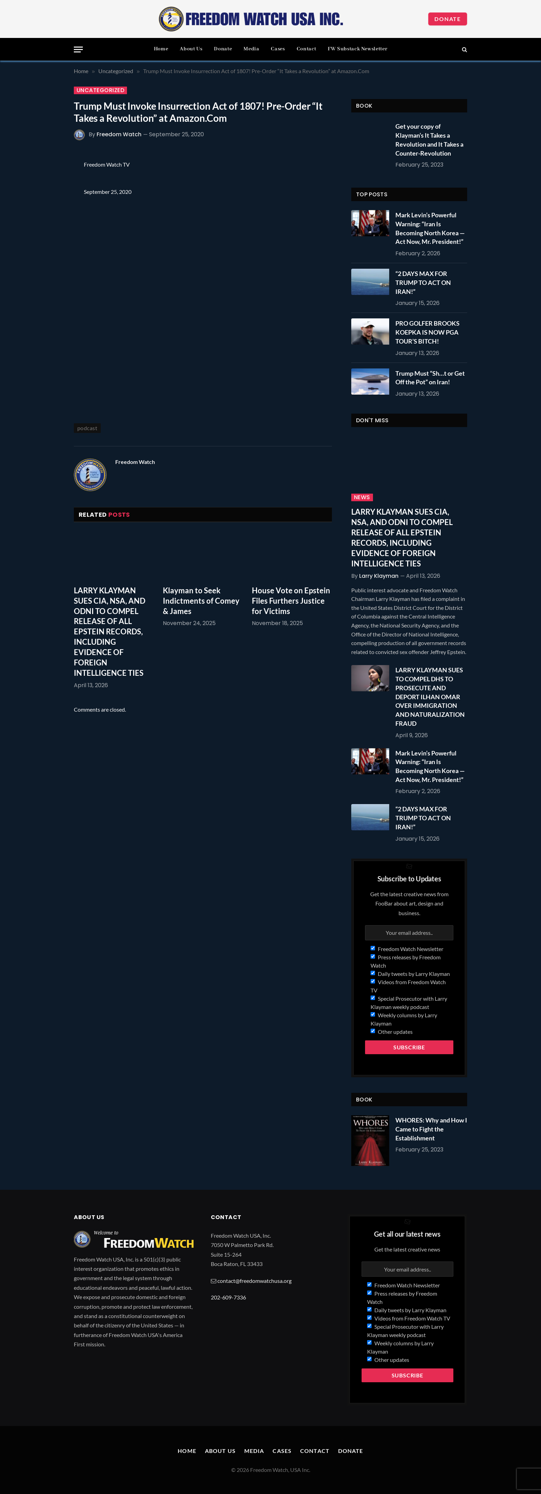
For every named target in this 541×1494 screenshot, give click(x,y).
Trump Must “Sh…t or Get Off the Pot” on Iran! (430, 377)
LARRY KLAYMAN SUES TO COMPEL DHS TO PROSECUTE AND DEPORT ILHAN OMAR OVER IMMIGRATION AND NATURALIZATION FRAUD (430, 696)
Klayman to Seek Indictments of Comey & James (201, 601)
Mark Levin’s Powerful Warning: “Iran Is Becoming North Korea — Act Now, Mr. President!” (430, 228)
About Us (191, 49)
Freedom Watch (119, 134)
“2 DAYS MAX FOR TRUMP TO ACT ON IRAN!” (423, 282)
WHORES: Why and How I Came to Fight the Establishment (431, 1128)
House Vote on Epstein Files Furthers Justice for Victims (291, 601)
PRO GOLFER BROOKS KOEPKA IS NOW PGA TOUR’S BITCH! (427, 332)
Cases (278, 49)
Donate (447, 19)
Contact (306, 49)
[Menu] (78, 49)
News (362, 497)
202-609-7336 (228, 1297)
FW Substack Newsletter (357, 49)
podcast (87, 428)
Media (251, 49)
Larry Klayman (379, 576)
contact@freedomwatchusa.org (254, 1280)
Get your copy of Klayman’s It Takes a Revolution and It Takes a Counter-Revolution (429, 139)
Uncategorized (100, 90)
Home (161, 49)
